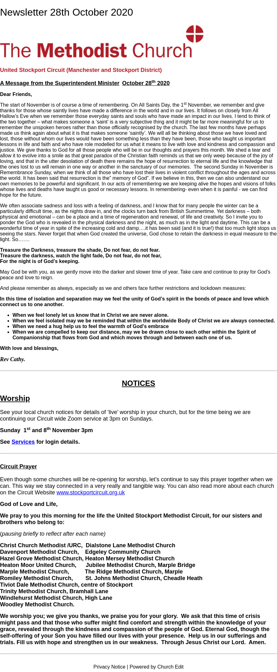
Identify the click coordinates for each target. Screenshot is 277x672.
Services (23, 442)
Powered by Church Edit (157, 666)
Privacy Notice (110, 666)
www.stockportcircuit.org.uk (91, 492)
